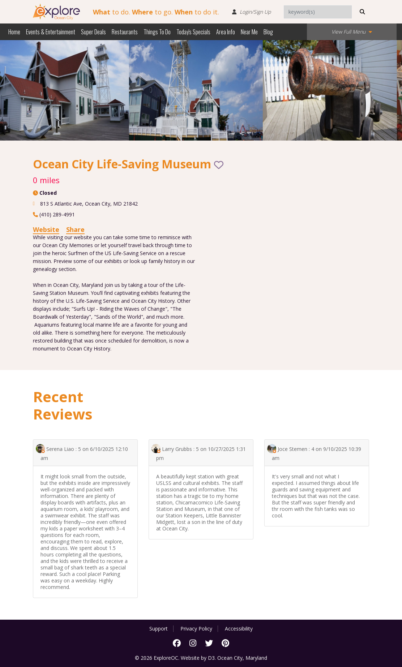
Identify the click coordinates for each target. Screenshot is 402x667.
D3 (211, 657)
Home (14, 31)
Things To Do (157, 31)
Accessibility (239, 628)
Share (75, 229)
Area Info (225, 31)
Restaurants (125, 31)
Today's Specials (193, 31)
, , (89, 203)
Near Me (249, 31)
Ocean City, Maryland (242, 657)
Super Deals (93, 31)
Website (46, 229)
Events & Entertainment (50, 31)
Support (158, 628)
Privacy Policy (196, 628)
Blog (268, 31)
